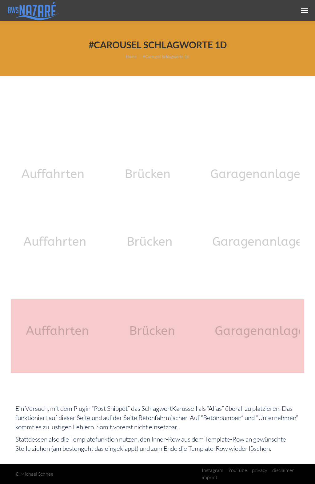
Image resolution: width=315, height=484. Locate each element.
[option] (62, 173)
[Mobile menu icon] (304, 10)
